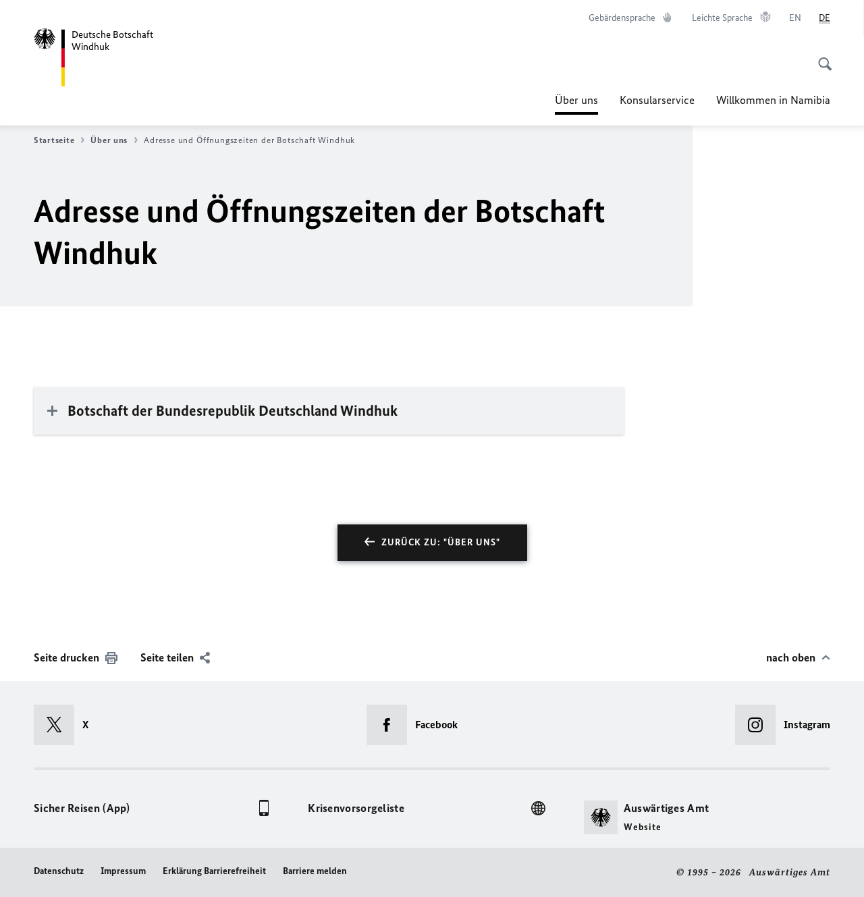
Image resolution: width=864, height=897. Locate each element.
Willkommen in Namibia (773, 100)
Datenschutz (59, 871)
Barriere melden (315, 871)
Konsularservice (657, 100)
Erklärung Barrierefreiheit (214, 871)
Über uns (576, 100)
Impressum (123, 871)
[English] (795, 18)
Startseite (59, 140)
